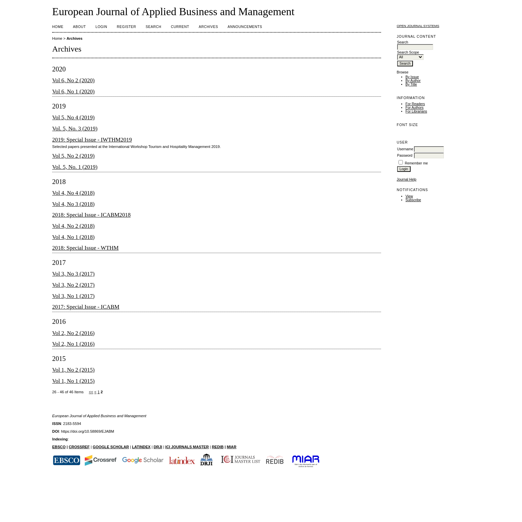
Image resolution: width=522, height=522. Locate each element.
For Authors (415, 108)
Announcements (245, 27)
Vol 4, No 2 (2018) (73, 226)
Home (57, 27)
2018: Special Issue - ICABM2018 (91, 215)
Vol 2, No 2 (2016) (73, 333)
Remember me (416, 163)
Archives (208, 27)
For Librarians (416, 111)
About (79, 27)
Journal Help (406, 179)
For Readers (415, 104)
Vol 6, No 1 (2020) (73, 91)
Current (180, 27)
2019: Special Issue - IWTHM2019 (92, 139)
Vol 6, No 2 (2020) (73, 80)
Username (405, 149)
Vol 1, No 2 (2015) (73, 370)
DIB (220, 447)
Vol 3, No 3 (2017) (73, 274)
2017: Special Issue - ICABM (85, 307)
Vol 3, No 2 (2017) (73, 285)
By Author (413, 81)
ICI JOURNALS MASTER (187, 447)
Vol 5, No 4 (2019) (73, 117)
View (409, 196)
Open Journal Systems (418, 26)
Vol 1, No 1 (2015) (73, 381)
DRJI (157, 447)
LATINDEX (141, 447)
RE (214, 447)
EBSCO (59, 447)
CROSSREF (79, 447)
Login (101, 27)
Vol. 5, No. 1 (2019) (74, 167)
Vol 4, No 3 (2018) (73, 204)
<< (91, 392)
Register (126, 27)
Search (153, 27)
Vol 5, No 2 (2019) (73, 156)
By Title (411, 84)
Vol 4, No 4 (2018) (73, 193)
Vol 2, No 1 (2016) (73, 344)
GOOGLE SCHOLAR (111, 447)
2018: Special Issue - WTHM (85, 248)
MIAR (232, 447)
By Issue (412, 77)
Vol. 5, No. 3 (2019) (74, 128)
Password (405, 155)
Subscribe (413, 200)
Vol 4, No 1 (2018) (73, 237)
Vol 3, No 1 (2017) (73, 296)
